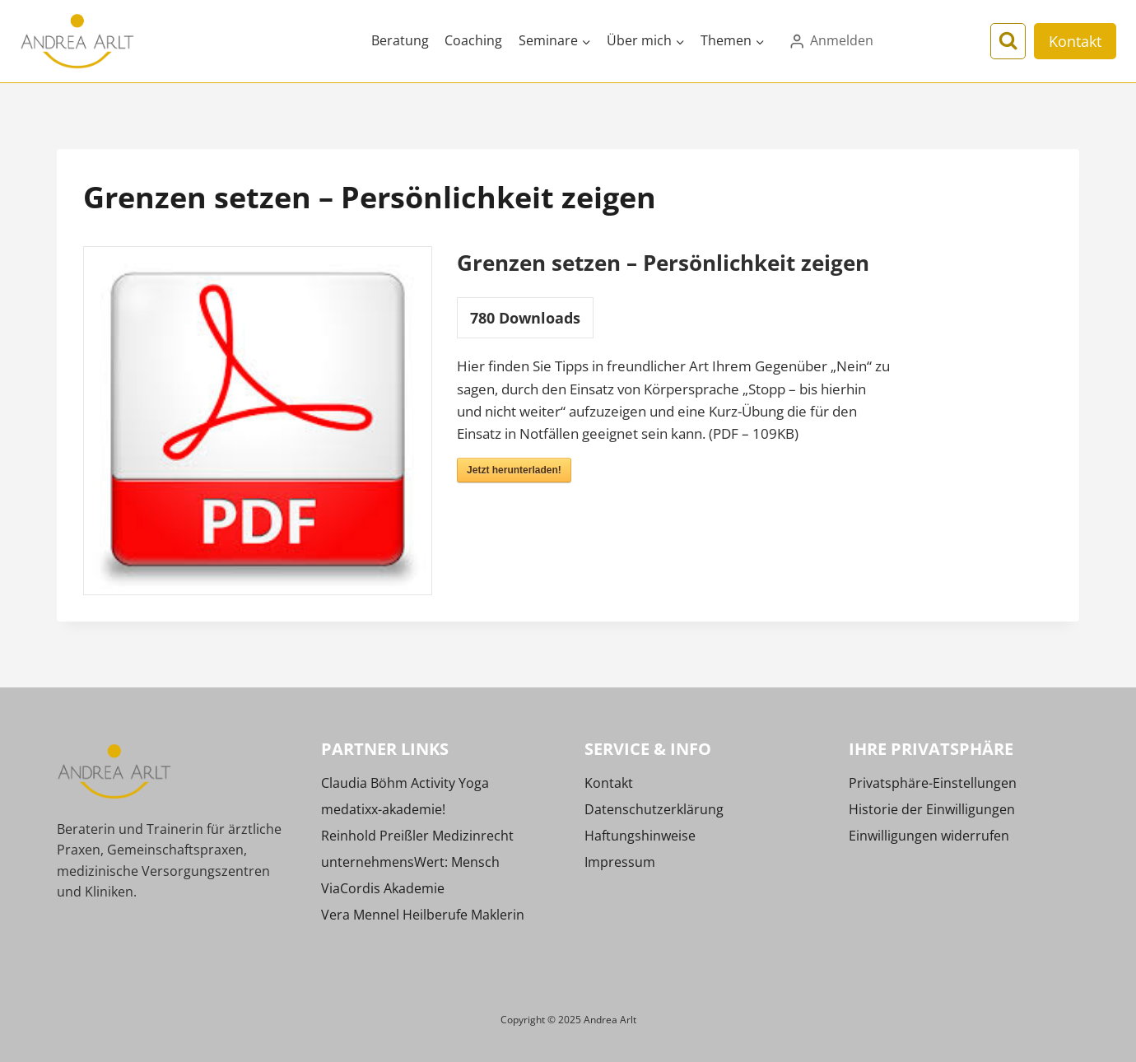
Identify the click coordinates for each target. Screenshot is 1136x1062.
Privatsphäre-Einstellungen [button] (933, 783)
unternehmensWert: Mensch (410, 862)
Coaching (473, 40)
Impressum (619, 862)
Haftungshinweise (640, 836)
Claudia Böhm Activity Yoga (405, 783)
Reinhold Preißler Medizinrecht (417, 836)
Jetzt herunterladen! (514, 470)
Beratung (400, 40)
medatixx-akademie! (383, 809)
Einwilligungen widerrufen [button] (929, 836)
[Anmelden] (831, 41)
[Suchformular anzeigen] (1008, 40)
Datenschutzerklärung (654, 809)
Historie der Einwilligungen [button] (932, 809)
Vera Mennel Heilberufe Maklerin (422, 915)
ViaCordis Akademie (383, 888)
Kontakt (1075, 41)
